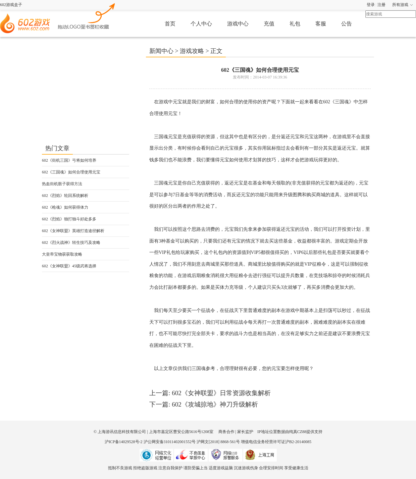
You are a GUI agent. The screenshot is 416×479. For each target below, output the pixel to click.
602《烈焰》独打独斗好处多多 (69, 219)
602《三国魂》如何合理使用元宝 (71, 172)
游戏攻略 (192, 51)
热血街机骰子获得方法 (62, 183)
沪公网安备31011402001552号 (170, 441)
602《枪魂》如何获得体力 (65, 207)
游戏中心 (238, 23)
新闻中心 (161, 51)
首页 (170, 23)
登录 (371, 4)
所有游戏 (400, 4)
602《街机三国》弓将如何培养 (69, 160)
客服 (320, 23)
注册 (381, 4)
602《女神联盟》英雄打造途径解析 (73, 230)
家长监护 (245, 431)
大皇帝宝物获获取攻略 (62, 254)
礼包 (295, 23)
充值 (269, 23)
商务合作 (226, 431)
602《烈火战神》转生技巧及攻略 (71, 242)
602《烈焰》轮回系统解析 (65, 195)
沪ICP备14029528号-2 (124, 441)
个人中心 (201, 23)
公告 (346, 23)
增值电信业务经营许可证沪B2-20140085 (276, 441)
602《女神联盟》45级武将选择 (69, 266)
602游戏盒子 (11, 4)
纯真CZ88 (297, 431)
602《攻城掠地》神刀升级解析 (215, 404)
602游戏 (86, 15)
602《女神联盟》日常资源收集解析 (221, 392)
